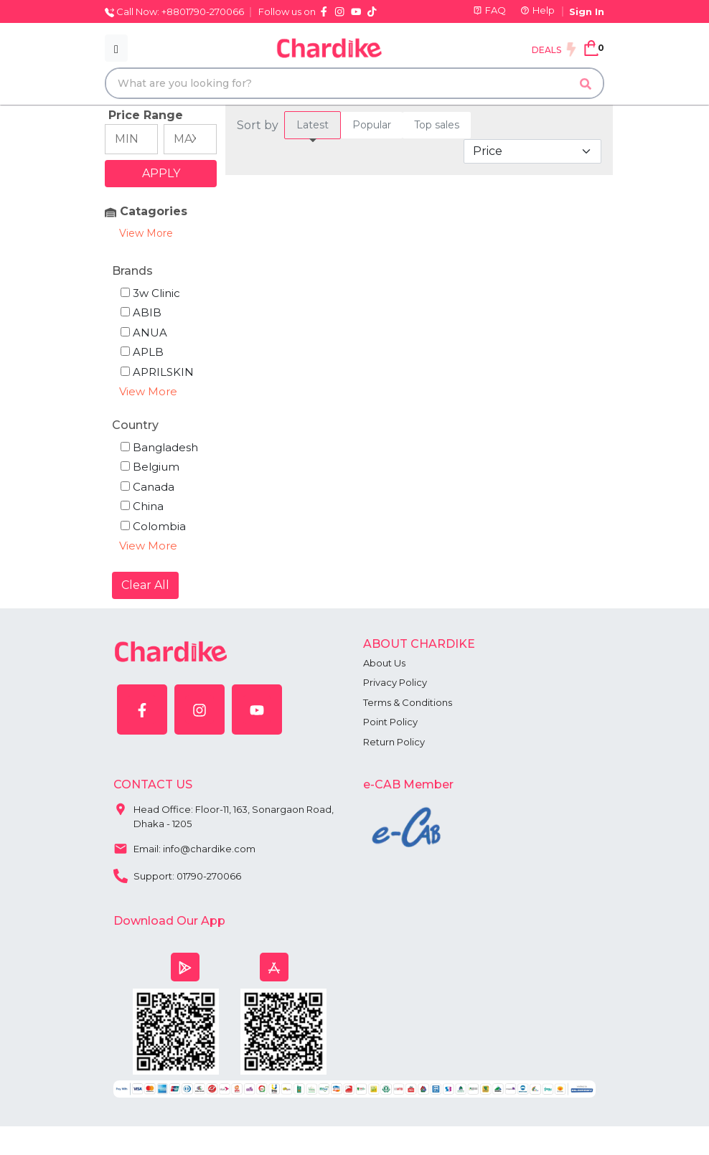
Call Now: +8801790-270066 (174, 11)
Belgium (150, 466)
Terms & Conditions (407, 702)
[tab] (312, 125)
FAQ (489, 10)
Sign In (586, 11)
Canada (147, 487)
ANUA (144, 332)
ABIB (141, 312)
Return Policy (394, 742)
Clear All (145, 585)
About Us (384, 663)
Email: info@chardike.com (184, 847)
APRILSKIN (157, 372)
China (142, 506)
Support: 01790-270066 (177, 874)
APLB (142, 352)
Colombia (153, 526)
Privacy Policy (395, 682)
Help (537, 10)
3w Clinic (150, 293)
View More (146, 233)
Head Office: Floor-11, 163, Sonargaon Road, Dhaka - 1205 (223, 813)
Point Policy (390, 721)
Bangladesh (159, 447)
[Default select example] (532, 151)
